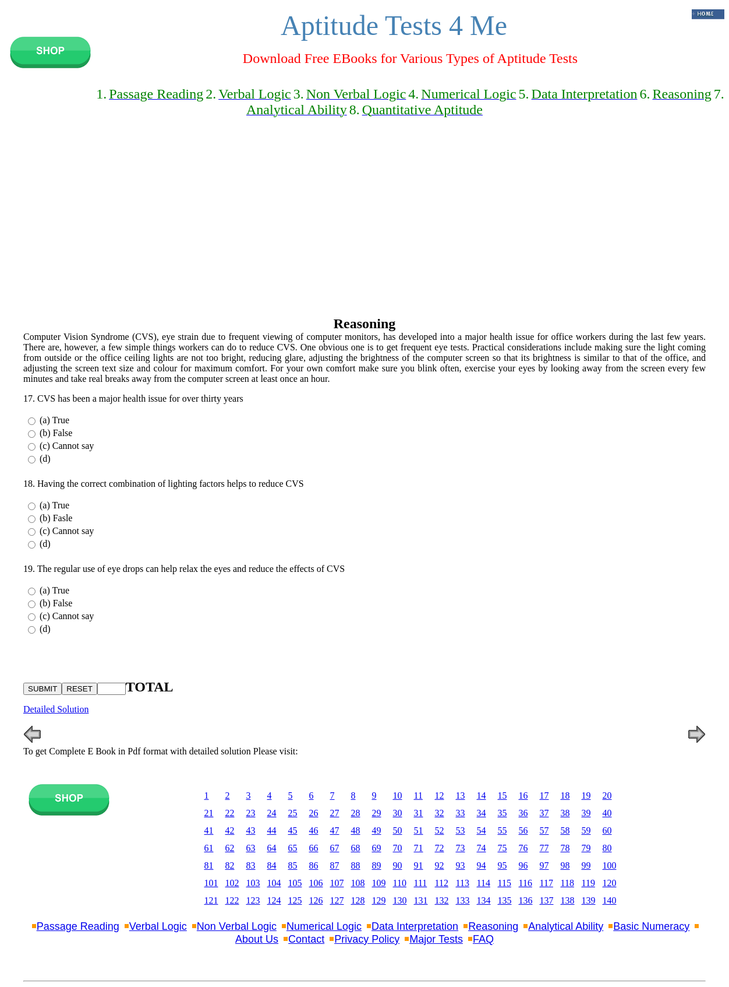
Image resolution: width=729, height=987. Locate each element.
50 (397, 830)
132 (442, 900)
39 (586, 813)
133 (463, 900)
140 (610, 900)
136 (526, 900)
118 (567, 883)
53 (460, 830)
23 (251, 813)
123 (253, 900)
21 (209, 813)
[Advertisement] (364, 219)
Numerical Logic (324, 926)
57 (544, 830)
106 (316, 883)
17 (544, 795)
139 (589, 900)
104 (274, 883)
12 (439, 795)
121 (211, 900)
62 (230, 848)
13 (460, 795)
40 (607, 813)
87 (334, 865)
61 (209, 848)
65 (293, 848)
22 (230, 813)
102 (232, 883)
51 (418, 830)
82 (230, 865)
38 (565, 813)
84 (272, 865)
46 (314, 830)
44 (272, 830)
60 (607, 830)
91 (418, 865)
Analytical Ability (565, 926)
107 (337, 883)
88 (355, 865)
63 (251, 848)
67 (334, 848)
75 (502, 848)
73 (460, 848)
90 (397, 865)
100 (610, 865)
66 (314, 848)
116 (525, 883)
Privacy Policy (366, 939)
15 (502, 795)
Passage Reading (78, 926)
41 (209, 830)
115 (504, 883)
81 (209, 865)
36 (523, 813)
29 (376, 813)
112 (441, 883)
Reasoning (493, 926)
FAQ (483, 939)
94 (481, 865)
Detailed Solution (56, 709)
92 (439, 865)
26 (314, 813)
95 (502, 865)
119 (588, 883)
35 (502, 813)
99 (586, 865)
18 (565, 795)
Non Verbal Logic (237, 926)
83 (251, 865)
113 (462, 883)
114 (483, 883)
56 (523, 830)
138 (568, 900)
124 (274, 900)
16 (523, 795)
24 (272, 813)
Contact (306, 939)
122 (232, 900)
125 (295, 900)
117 (546, 883)
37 (544, 813)
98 (565, 865)
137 (547, 900)
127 (337, 900)
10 (397, 795)
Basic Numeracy (651, 926)
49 (376, 830)
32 (439, 813)
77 (544, 848)
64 (272, 848)
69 (376, 848)
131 (421, 900)
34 (481, 813)
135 (505, 900)
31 (418, 813)
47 (334, 830)
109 (379, 883)
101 (211, 883)
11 (418, 795)
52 (439, 830)
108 (358, 883)
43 (251, 830)
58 (565, 830)
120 (610, 883)
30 (397, 813)
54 (481, 830)
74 (481, 848)
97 (544, 865)
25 (293, 813)
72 (439, 848)
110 (399, 883)
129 (379, 900)
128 (358, 900)
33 (460, 813)
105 (295, 883)
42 (230, 830)
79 (586, 848)
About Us (256, 939)
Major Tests (436, 939)
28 (355, 813)
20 (607, 795)
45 (293, 830)
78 (565, 848)
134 (484, 900)
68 (355, 848)
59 (586, 830)
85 (293, 865)
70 (397, 848)
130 (400, 900)
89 (376, 865)
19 (586, 795)
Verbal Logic (158, 926)
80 (607, 848)
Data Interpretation (414, 926)
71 (418, 848)
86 (314, 865)
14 (481, 795)
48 (355, 830)
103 (253, 883)
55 (502, 830)
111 (420, 883)
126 (316, 900)
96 (523, 865)
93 (460, 865)
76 (523, 848)
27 (334, 813)
